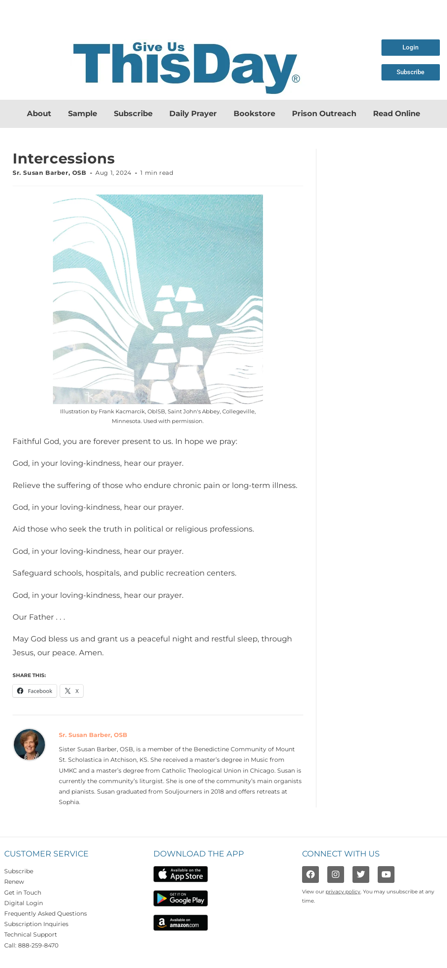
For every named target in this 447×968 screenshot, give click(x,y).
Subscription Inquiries (36, 924)
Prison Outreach (324, 113)
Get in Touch (22, 892)
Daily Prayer (193, 113)
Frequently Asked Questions (45, 913)
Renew (14, 881)
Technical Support (30, 934)
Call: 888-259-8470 (31, 945)
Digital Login (23, 903)
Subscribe (133, 113)
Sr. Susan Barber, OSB (50, 172)
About (39, 113)
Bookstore (254, 113)
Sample (82, 113)
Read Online (396, 113)
